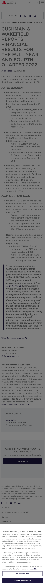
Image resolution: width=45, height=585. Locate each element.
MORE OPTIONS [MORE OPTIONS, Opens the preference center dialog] (22, 574)
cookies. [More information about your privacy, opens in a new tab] (34, 569)
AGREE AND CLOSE (22, 580)
